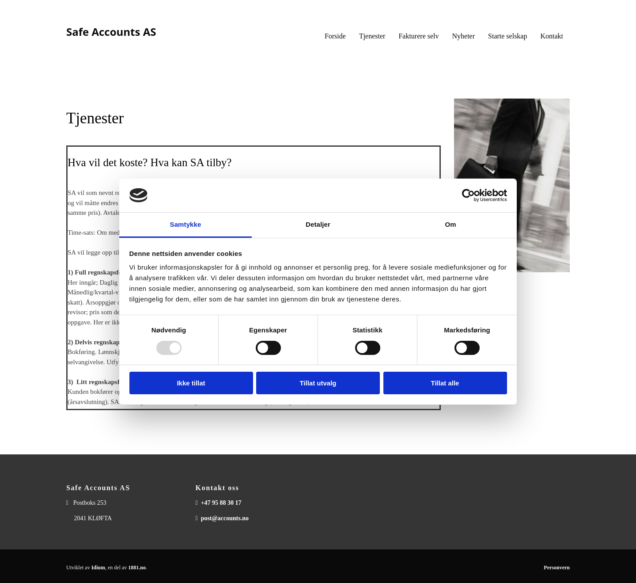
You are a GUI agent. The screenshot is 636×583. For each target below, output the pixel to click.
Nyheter (463, 36)
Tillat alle (445, 383)
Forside (335, 36)
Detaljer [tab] (318, 224)
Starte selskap (507, 36)
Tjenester (372, 36)
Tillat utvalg (317, 383)
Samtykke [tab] (185, 224)
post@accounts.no (225, 518)
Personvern (557, 567)
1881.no (137, 567)
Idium (98, 567)
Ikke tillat (191, 383)
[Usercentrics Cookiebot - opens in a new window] (468, 195)
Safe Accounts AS (111, 31)
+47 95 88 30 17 (221, 502)
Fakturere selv (418, 36)
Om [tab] (450, 224)
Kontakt (551, 36)
